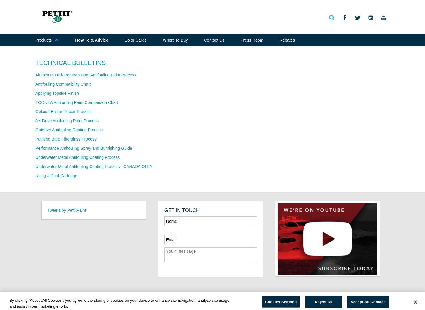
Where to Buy (175, 40)
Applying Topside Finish (57, 93)
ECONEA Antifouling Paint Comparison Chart (76, 102)
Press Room (252, 40)
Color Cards (136, 40)
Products (47, 40)
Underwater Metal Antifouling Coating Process (77, 157)
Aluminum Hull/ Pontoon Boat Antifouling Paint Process (85, 75)
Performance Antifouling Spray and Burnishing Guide (83, 148)
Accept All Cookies (368, 303)
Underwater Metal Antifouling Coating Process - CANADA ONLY (94, 166)
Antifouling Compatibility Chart (63, 84)
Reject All (323, 303)
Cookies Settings (281, 303)
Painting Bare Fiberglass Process (66, 139)
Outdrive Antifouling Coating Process (69, 130)
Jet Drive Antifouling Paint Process (67, 120)
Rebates (287, 40)
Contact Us (214, 40)
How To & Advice (91, 40)
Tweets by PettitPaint (67, 210)
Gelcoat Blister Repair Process (63, 111)
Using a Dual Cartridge (56, 175)
